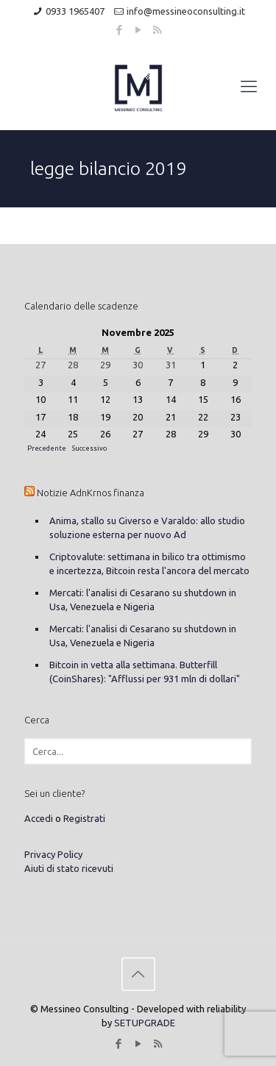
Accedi (38, 818)
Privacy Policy (53, 854)
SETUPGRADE (144, 1022)
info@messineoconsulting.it (186, 11)
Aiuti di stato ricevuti (68, 868)
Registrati (84, 818)
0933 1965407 (75, 11)
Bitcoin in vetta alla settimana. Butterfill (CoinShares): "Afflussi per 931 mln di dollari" (144, 671)
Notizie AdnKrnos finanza (90, 492)
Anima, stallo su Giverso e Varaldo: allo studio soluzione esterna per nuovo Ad (147, 527)
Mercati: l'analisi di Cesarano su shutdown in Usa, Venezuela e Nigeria (142, 599)
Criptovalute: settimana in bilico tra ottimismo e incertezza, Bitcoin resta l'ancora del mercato (149, 563)
